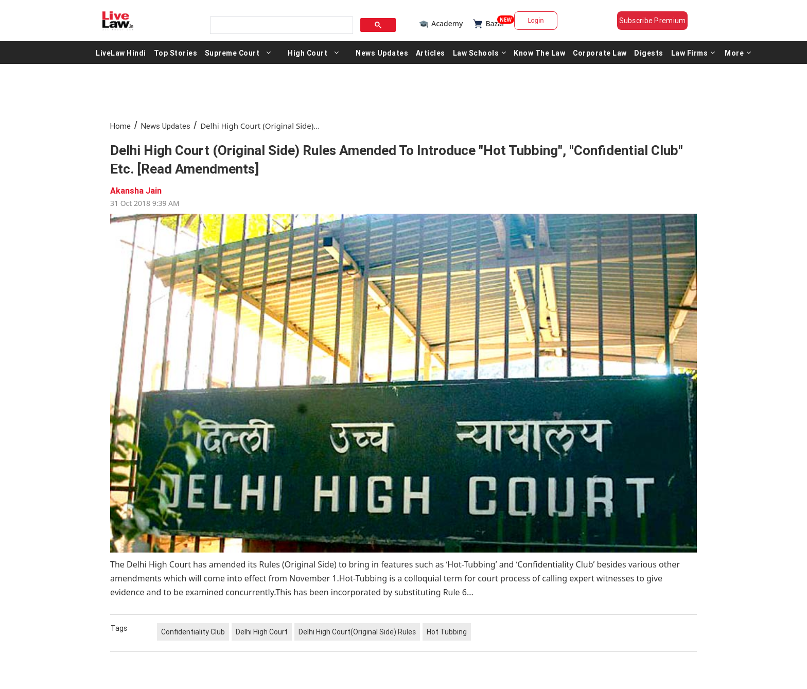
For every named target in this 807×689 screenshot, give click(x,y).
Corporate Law (600, 52)
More (738, 52)
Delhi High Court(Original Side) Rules (357, 631)
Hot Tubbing (447, 631)
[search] (280, 25)
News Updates (382, 52)
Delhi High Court (262, 631)
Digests (648, 52)
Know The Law (539, 52)
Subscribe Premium (652, 20)
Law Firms (693, 52)
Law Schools (479, 52)
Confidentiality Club (193, 631)
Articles (430, 52)
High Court (307, 52)
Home (120, 126)
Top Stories (176, 52)
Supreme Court (232, 52)
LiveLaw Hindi (121, 52)
